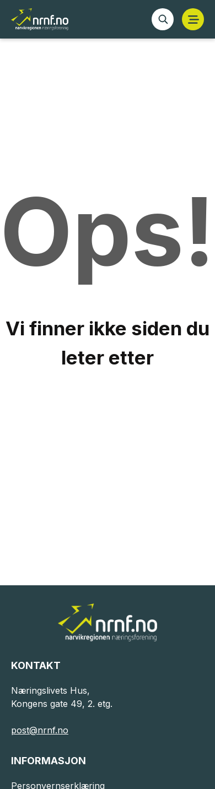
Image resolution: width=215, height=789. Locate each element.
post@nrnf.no (39, 730)
